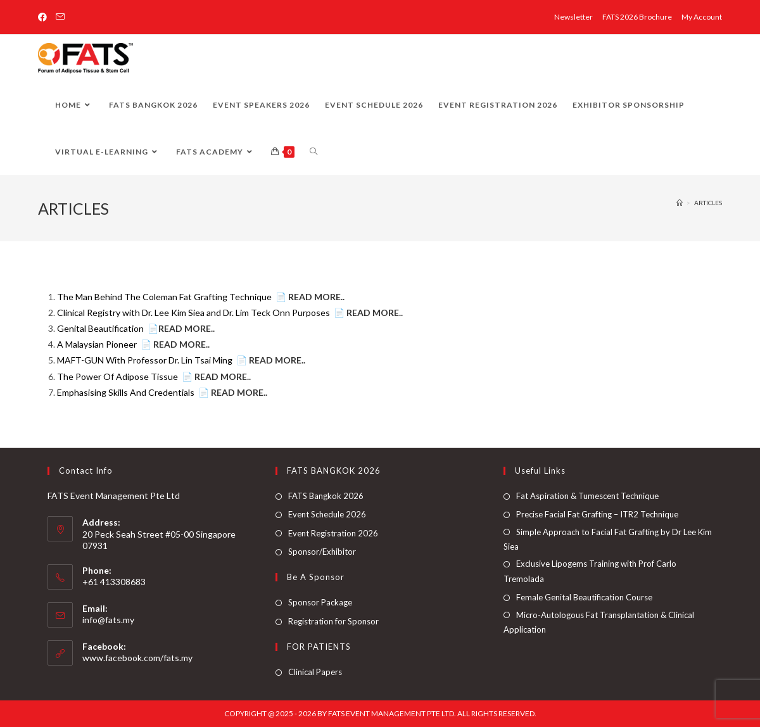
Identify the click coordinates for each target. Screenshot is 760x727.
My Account (701, 17)
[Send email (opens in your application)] (60, 17)
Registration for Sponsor (333, 621)
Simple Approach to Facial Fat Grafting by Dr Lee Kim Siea (608, 539)
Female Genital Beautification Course (584, 597)
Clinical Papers (315, 672)
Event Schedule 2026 (327, 514)
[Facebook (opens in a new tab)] (44, 17)
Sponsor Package (320, 602)
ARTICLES (708, 202)
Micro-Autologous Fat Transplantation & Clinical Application (599, 622)
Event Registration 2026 (333, 533)
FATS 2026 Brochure (637, 17)
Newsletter (573, 17)
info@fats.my (108, 619)
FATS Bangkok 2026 (326, 496)
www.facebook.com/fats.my (137, 657)
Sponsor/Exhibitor (322, 552)
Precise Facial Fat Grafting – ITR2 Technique (597, 514)
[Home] (679, 202)
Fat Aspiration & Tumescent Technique (587, 496)
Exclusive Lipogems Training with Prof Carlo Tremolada (590, 571)
